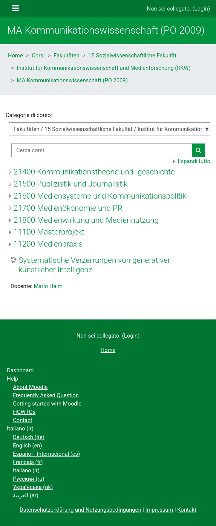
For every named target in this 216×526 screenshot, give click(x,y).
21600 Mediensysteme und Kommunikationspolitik (100, 196)
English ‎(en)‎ (27, 445)
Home (15, 55)
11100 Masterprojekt (49, 231)
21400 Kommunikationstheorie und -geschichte (94, 171)
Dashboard (20, 370)
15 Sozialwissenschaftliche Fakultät (132, 55)
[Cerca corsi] (101, 150)
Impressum (159, 509)
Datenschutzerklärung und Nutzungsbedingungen (80, 509)
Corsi (38, 55)
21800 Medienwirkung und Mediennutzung (86, 220)
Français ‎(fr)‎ (28, 462)
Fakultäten (67, 55)
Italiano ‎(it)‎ (20, 428)
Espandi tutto (194, 161)
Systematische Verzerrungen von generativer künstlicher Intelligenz (94, 265)
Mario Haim (48, 286)
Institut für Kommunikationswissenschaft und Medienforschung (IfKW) (104, 68)
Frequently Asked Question (46, 395)
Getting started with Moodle (47, 403)
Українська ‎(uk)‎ (33, 487)
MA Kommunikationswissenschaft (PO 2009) (72, 80)
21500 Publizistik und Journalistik (71, 183)
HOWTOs (24, 412)
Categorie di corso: (29, 115)
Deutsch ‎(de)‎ (28, 437)
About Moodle (30, 387)
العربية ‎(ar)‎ (25, 495)
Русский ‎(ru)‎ (28, 478)
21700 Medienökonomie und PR (68, 208)
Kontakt (186, 509)
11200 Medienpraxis (48, 243)
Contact (22, 420)
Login (201, 8)
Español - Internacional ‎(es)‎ (46, 453)
